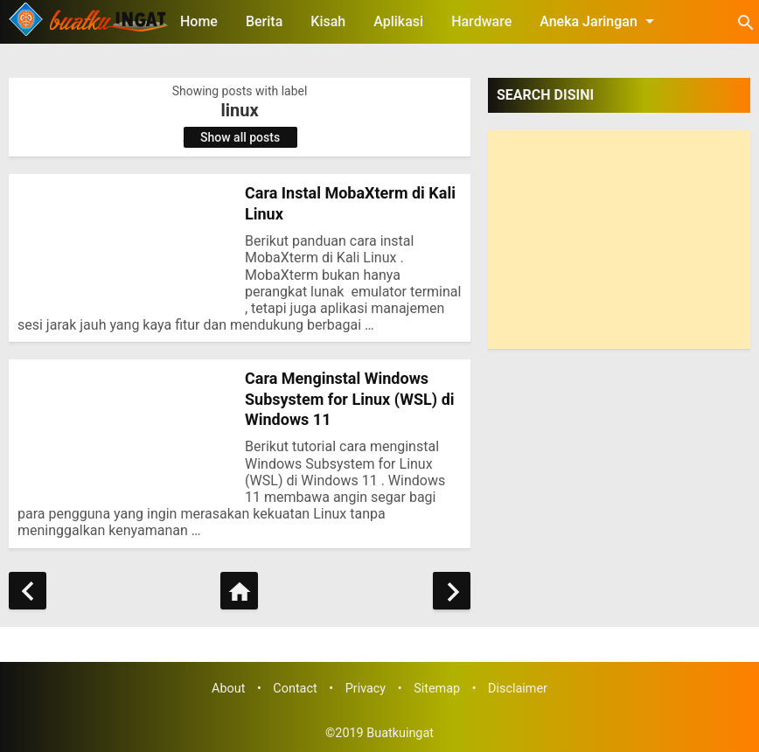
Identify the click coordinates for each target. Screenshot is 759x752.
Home (199, 21)
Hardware (481, 21)
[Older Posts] (451, 590)
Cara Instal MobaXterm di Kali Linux (350, 203)
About (228, 688)
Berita (264, 21)
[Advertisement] (619, 239)
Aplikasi (398, 21)
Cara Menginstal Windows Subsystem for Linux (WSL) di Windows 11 (350, 398)
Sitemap (437, 688)
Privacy (365, 688)
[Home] (239, 590)
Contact (295, 688)
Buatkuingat (400, 733)
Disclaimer (517, 688)
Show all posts (240, 137)
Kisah (327, 21)
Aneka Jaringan (600, 20)
